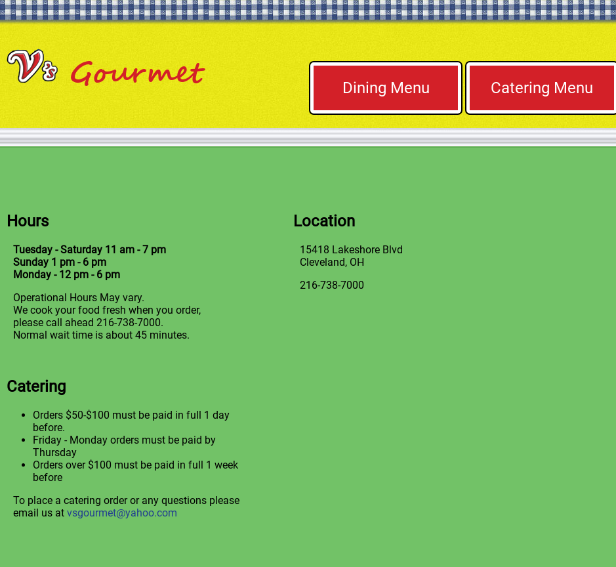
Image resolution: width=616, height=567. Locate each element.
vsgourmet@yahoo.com (122, 513)
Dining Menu (386, 88)
